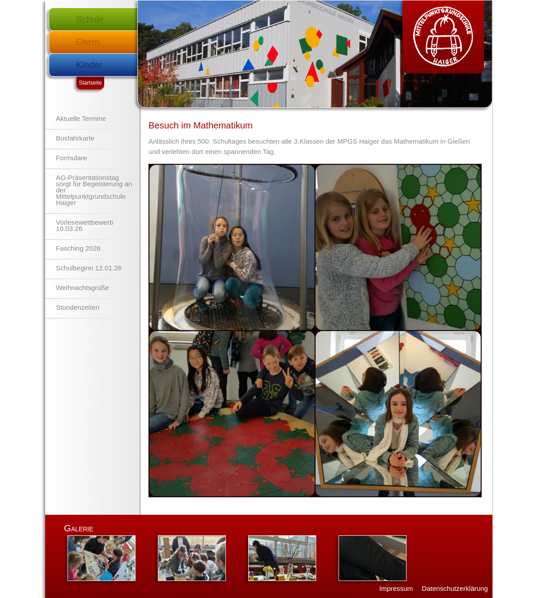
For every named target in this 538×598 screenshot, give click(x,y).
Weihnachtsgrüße (82, 287)
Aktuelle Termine (81, 118)
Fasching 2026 (78, 248)
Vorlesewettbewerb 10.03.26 (84, 225)
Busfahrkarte (75, 138)
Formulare (71, 158)
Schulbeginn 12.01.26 (89, 268)
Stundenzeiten (77, 307)
